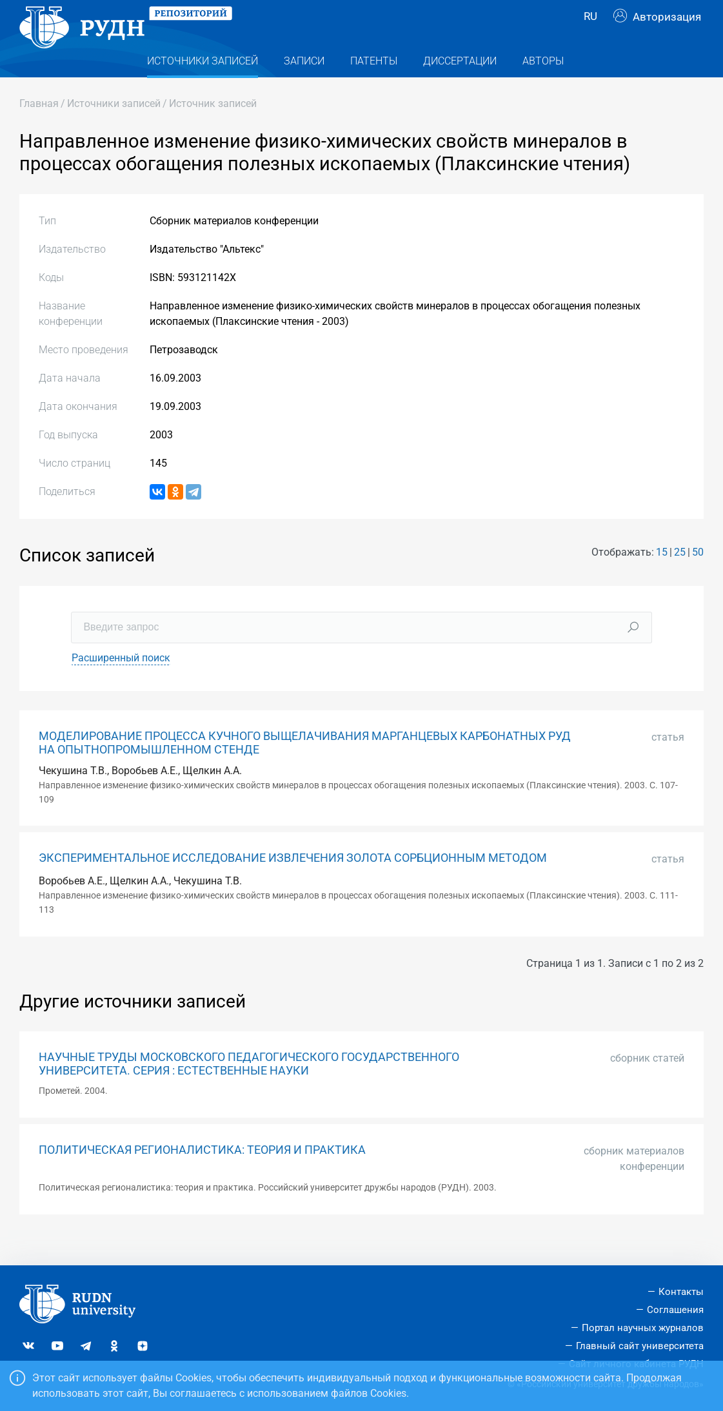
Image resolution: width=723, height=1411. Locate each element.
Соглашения (675, 1310)
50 (698, 578)
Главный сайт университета (640, 1346)
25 (680, 578)
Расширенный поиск (121, 683)
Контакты (681, 1292)
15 (662, 578)
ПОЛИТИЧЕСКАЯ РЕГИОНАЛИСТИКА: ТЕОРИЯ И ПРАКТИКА (202, 1175)
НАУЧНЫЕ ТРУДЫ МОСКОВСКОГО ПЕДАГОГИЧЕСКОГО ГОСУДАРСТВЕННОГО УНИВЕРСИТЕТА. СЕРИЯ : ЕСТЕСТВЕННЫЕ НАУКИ (249, 1089)
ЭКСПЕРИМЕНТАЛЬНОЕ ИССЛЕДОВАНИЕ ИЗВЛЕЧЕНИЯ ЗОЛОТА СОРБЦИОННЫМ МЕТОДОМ (293, 883)
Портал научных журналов (643, 1328)
